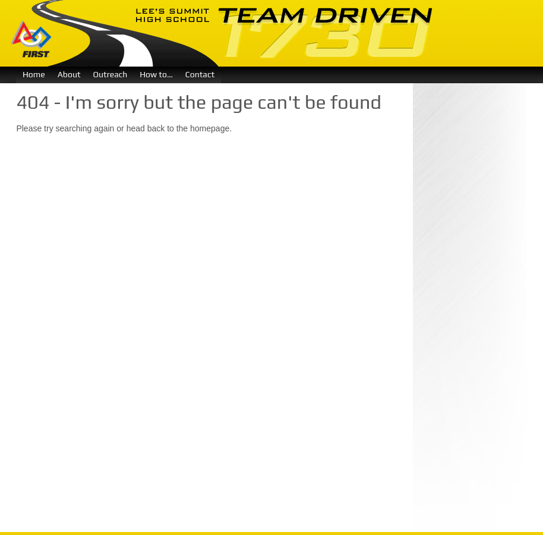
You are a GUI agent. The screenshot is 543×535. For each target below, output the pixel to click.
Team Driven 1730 (232, 33)
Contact (199, 74)
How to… (156, 74)
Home (34, 74)
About (69, 74)
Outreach (110, 74)
